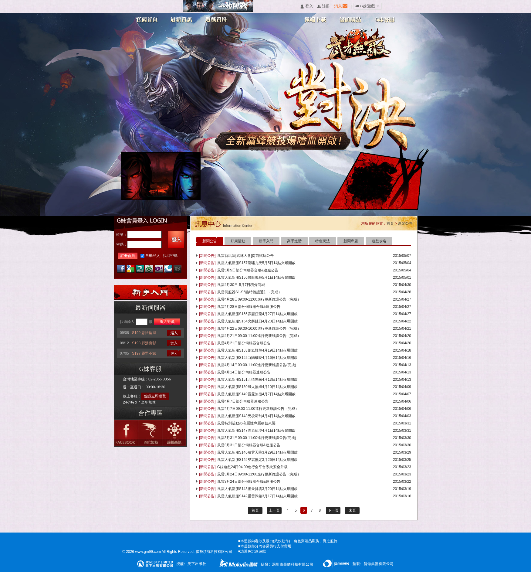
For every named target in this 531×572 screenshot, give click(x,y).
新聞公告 (405, 223)
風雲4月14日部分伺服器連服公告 (244, 372)
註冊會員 (127, 256)
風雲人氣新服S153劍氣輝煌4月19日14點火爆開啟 (257, 350)
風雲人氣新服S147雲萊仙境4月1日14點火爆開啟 (256, 430)
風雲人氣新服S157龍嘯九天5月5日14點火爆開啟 (256, 263)
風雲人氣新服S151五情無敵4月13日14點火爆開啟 (257, 379)
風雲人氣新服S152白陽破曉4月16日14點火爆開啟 (257, 358)
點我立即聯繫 (155, 396)
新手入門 (266, 241)
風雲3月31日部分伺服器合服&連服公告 (248, 445)
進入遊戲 (167, 322)
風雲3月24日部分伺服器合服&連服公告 (248, 481)
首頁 (390, 223)
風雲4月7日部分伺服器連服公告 (243, 401)
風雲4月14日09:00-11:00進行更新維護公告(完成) (256, 365)
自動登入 (152, 256)
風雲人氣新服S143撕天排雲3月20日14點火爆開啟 (257, 489)
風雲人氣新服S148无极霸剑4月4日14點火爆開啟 (256, 416)
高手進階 (294, 241)
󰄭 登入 (306, 7)
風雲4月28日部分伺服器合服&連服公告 (248, 307)
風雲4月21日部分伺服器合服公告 (244, 343)
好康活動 (238, 241)
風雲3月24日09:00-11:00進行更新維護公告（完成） (259, 474)
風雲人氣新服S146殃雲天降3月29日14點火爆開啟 (257, 452)
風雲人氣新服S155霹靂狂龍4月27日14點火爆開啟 (257, 314)
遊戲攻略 (379, 241)
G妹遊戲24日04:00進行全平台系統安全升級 (252, 467)
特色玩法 (322, 241)
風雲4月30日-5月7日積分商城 (241, 285)
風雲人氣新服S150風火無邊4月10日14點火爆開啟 (257, 387)
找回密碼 (170, 256)
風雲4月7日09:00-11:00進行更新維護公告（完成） (258, 409)
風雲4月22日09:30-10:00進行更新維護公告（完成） (259, 328)
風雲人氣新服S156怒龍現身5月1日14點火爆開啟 (256, 277)
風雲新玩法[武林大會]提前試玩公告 (245, 256)
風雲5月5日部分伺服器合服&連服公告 (247, 270)
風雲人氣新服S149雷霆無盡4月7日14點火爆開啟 (256, 394)
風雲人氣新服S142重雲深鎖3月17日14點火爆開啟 (257, 496)
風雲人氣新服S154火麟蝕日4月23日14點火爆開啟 (257, 321)
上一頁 (274, 510)
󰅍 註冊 (323, 7)
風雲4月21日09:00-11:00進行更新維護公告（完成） (259, 336)
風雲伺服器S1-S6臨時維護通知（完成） (249, 292)
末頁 (352, 510)
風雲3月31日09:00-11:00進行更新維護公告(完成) (256, 438)
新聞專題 (350, 241)
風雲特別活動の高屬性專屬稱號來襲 (246, 423)
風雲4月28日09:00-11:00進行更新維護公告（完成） (259, 299)
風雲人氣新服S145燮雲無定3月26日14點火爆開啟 (257, 460)
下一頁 (333, 510)
